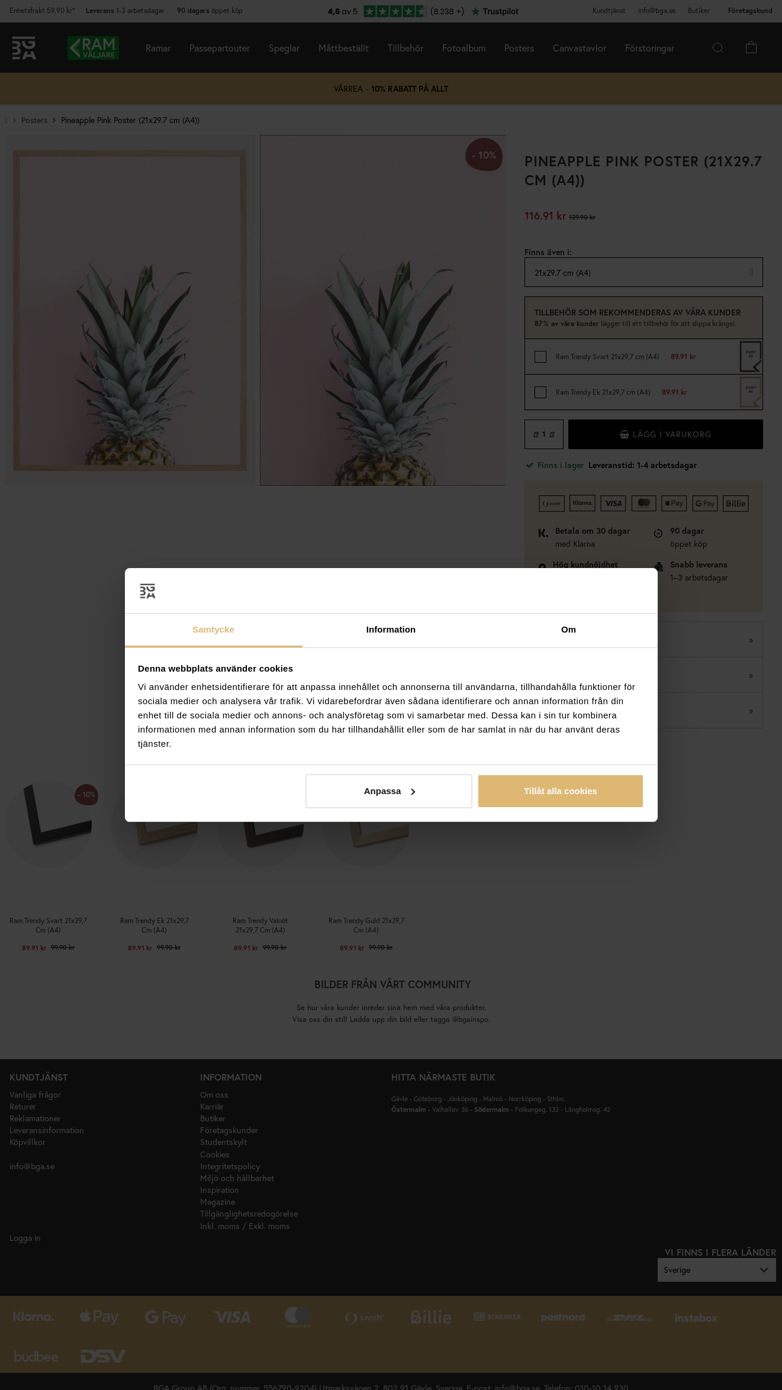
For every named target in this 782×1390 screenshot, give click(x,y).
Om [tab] (568, 629)
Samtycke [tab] (213, 629)
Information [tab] (391, 629)
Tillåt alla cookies (560, 791)
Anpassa (390, 791)
